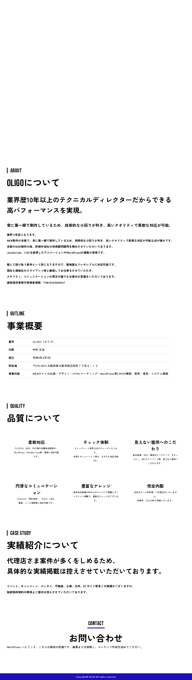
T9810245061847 (54, 282)
